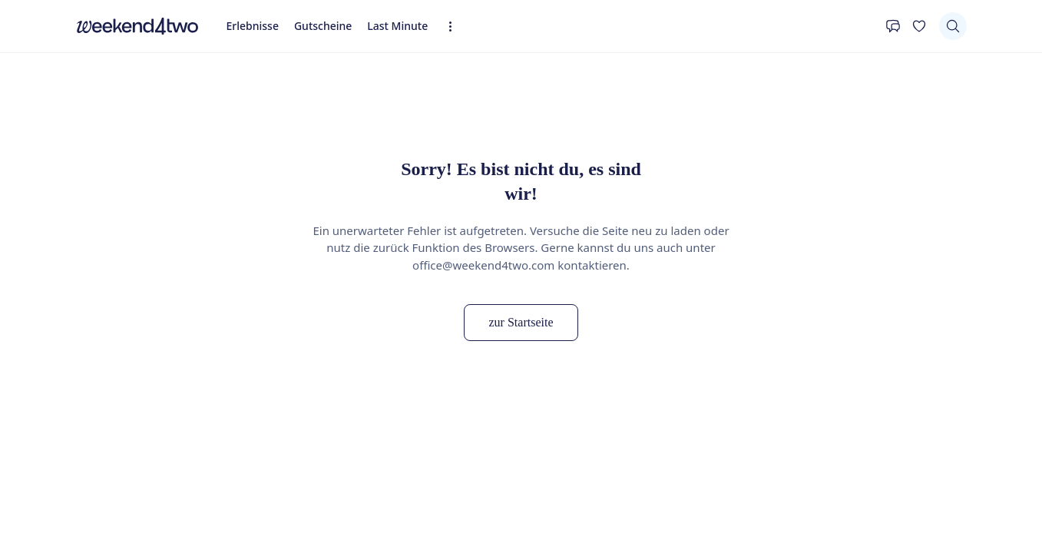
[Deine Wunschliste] (919, 26)
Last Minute (397, 25)
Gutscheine (323, 25)
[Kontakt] (893, 26)
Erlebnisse (253, 25)
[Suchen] (953, 26)
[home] (137, 26)
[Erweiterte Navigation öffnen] (455, 26)
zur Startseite (521, 322)
